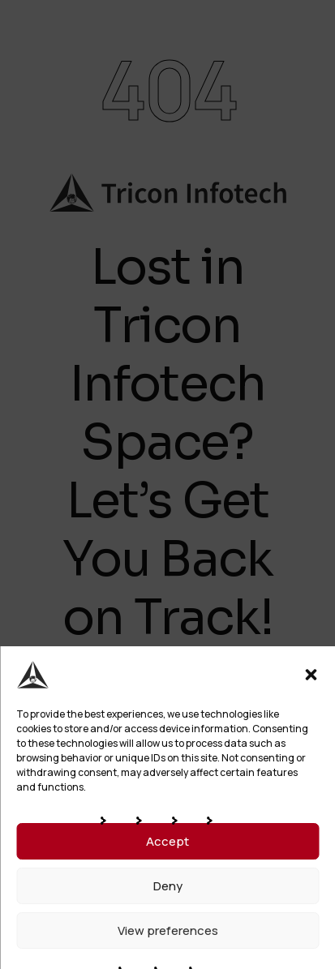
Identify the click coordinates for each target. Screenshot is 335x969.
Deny (168, 885)
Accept (167, 841)
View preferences (168, 930)
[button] (311, 675)
